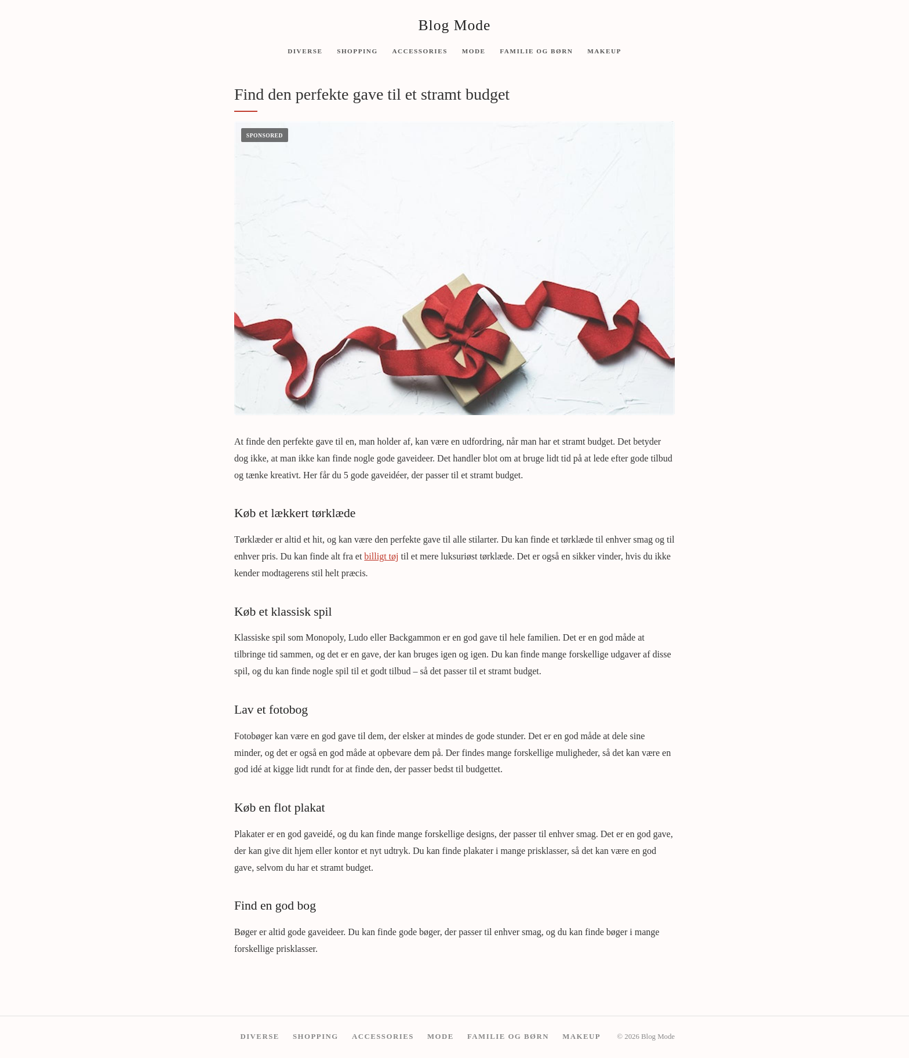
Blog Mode (455, 25)
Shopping (357, 50)
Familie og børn (536, 50)
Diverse (305, 50)
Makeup (604, 50)
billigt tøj (381, 556)
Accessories (419, 50)
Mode (474, 50)
